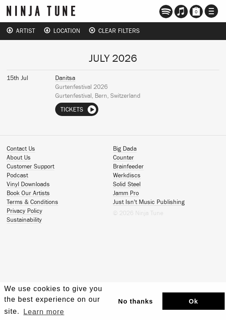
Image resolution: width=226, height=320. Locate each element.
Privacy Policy (24, 211)
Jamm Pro (126, 193)
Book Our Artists (28, 193)
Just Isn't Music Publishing (149, 202)
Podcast (17, 175)
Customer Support (30, 167)
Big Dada (125, 149)
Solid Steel (127, 184)
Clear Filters (114, 30)
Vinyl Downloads (28, 184)
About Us (19, 158)
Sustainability (24, 220)
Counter (123, 158)
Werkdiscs (127, 175)
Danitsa (65, 78)
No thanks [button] (135, 301)
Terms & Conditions (32, 202)
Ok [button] (193, 301)
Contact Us (21, 149)
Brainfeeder (128, 167)
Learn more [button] (44, 312)
